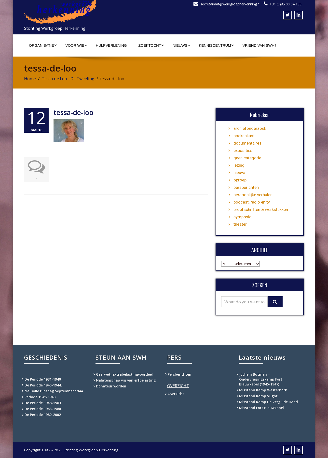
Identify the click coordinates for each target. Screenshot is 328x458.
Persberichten (179, 374)
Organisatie (43, 45)
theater (240, 224)
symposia (242, 216)
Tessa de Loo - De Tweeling (68, 78)
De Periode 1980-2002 (43, 414)
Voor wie (76, 45)
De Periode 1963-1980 (43, 408)
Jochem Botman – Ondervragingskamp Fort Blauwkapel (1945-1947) (260, 379)
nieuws (239, 172)
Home (30, 78)
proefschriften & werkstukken (260, 209)
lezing (239, 165)
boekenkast (244, 135)
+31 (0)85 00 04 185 (285, 4)
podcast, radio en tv (251, 202)
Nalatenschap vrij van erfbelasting (126, 380)
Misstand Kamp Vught (258, 396)
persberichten (246, 187)
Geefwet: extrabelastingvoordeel (124, 374)
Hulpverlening (111, 45)
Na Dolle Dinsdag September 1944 (54, 391)
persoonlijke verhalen (253, 194)
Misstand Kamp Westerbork (263, 390)
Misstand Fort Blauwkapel (261, 407)
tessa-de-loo (74, 112)
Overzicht (176, 393)
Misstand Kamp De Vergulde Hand (268, 401)
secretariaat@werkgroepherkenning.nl (230, 4)
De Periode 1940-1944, (43, 385)
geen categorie (247, 157)
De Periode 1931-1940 (43, 379)
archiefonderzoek (249, 128)
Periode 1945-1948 (40, 397)
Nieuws (182, 45)
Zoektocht (151, 45)
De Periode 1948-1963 (43, 402)
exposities (242, 150)
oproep (239, 179)
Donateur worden (111, 386)
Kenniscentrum (216, 45)
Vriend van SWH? (259, 45)
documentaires (247, 143)
